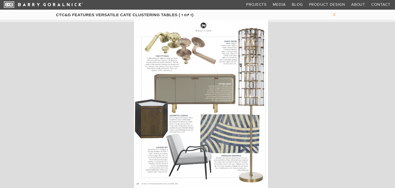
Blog (297, 4)
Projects (256, 4)
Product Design (327, 4)
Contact (380, 4)
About (358, 4)
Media (279, 4)
